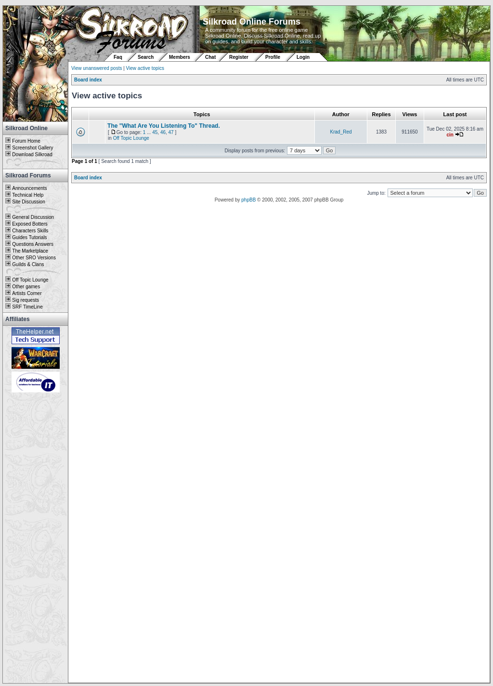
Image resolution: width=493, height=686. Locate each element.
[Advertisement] (36, 538)
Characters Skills (30, 230)
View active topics (145, 68)
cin (449, 134)
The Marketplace (30, 251)
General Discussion (33, 217)
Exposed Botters (29, 224)
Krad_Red (340, 132)
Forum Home (26, 141)
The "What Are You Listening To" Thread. (163, 125)
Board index (88, 79)
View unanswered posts (96, 68)
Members (179, 57)
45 (154, 132)
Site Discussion (28, 201)
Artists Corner (26, 293)
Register (238, 57)
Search (146, 57)
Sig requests (25, 300)
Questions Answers (32, 244)
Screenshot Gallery (32, 147)
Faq (118, 57)
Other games (26, 286)
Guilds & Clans (28, 264)
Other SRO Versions (34, 257)
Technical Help (27, 195)
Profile (272, 57)
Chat (211, 57)
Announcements (29, 188)
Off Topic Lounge (30, 279)
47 (171, 132)
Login (303, 57)
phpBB (248, 199)
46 (163, 132)
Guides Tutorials (29, 237)
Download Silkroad (32, 154)
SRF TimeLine (27, 306)
